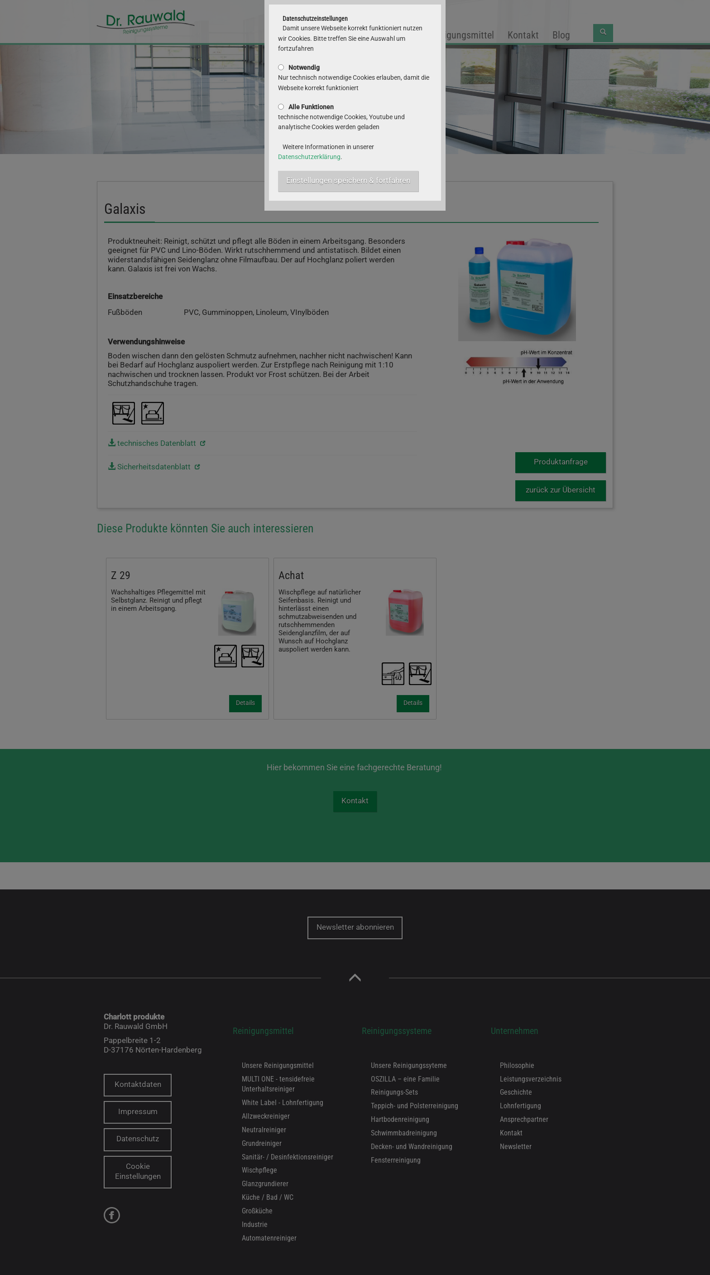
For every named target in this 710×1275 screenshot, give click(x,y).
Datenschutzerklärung (309, 156)
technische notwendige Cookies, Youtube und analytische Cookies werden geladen (341, 117)
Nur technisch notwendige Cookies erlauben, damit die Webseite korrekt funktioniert (353, 78)
